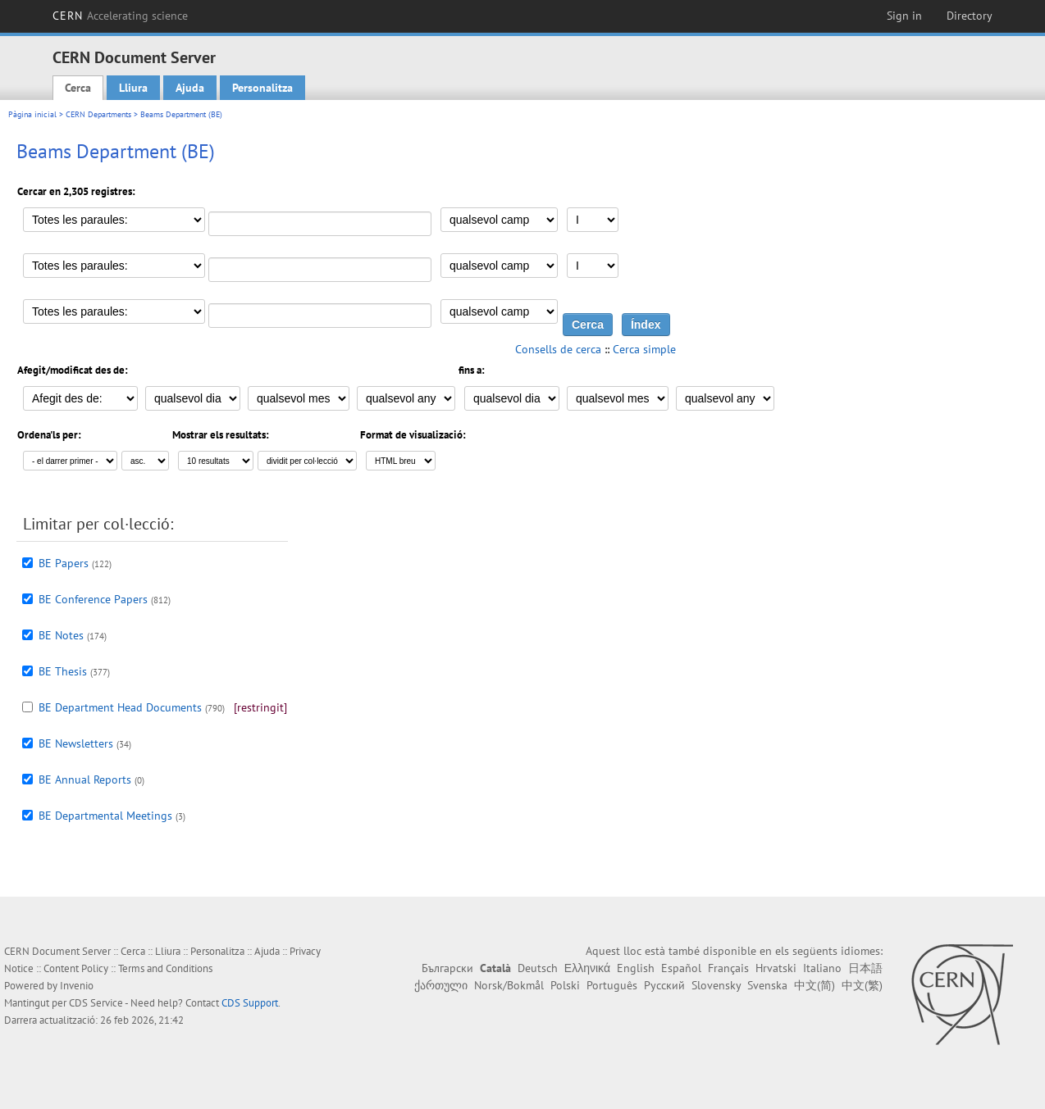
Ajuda (190, 87)
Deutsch (538, 968)
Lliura (133, 87)
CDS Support (249, 1003)
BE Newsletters (76, 743)
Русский (664, 985)
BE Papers (64, 563)
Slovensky (716, 985)
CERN (120, 15)
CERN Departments (98, 114)
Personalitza (262, 87)
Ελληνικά (587, 968)
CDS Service (96, 1003)
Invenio (77, 986)
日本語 (865, 968)
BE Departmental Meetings (105, 815)
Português (611, 985)
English (636, 968)
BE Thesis (63, 671)
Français (728, 968)
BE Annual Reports (85, 779)
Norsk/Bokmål (509, 985)
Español (681, 968)
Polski (565, 985)
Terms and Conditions (165, 968)
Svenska (767, 985)
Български (447, 968)
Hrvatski (775, 968)
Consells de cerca (558, 349)
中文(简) (814, 985)
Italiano (822, 968)
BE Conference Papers (93, 599)
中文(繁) (862, 985)
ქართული (441, 985)
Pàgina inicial (32, 114)
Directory (970, 15)
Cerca (78, 87)
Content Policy (75, 968)
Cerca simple (644, 349)
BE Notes (61, 635)
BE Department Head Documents (120, 707)
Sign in (904, 15)
